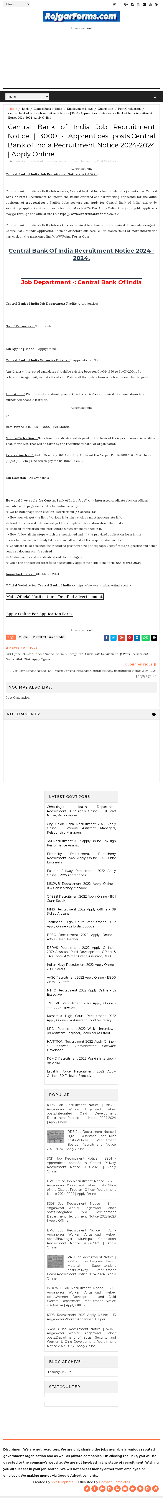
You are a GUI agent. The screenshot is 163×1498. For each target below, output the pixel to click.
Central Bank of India (48, 109)
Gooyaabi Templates (114, 1484)
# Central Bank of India (48, 639)
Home (13, 109)
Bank (25, 109)
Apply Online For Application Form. (39, 615)
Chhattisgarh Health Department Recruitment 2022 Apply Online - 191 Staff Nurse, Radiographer (81, 813)
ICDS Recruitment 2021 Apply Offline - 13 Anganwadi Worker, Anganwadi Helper (81, 1319)
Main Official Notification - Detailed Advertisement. (54, 598)
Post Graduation (129, 109)
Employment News (80, 109)
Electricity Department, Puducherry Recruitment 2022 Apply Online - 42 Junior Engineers (81, 860)
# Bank (23, 639)
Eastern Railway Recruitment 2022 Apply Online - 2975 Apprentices (81, 875)
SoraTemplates (62, 1484)
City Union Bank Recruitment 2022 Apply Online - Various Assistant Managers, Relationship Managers (81, 830)
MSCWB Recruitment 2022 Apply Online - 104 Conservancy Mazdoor (81, 887)
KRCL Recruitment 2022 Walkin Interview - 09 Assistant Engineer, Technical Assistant (81, 1033)
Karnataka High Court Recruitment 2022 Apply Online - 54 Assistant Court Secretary (81, 1020)
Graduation (105, 109)
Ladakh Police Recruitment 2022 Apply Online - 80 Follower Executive (81, 1075)
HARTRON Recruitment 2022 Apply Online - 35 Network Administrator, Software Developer (81, 1047)
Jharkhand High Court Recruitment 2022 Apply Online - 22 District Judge (81, 926)
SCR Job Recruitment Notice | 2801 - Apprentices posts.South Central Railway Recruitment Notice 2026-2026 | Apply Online (81, 1166)
